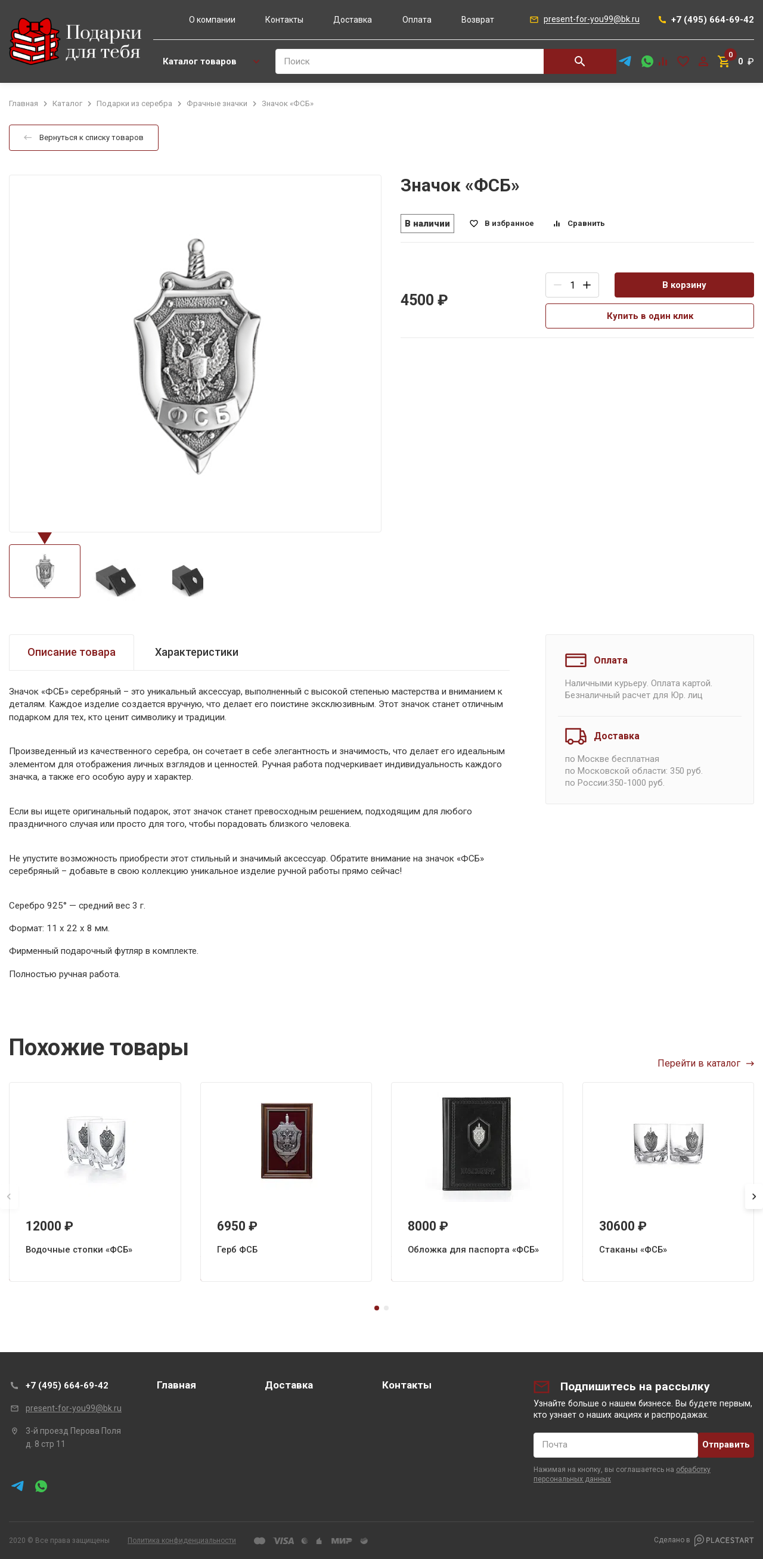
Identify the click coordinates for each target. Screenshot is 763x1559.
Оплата (417, 19)
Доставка (352, 19)
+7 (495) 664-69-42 (67, 1385)
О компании (212, 19)
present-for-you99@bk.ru (74, 1408)
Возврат (477, 19)
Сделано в (704, 1540)
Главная (176, 1385)
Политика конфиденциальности (182, 1540)
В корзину (684, 285)
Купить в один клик (650, 316)
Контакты (284, 19)
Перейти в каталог (705, 1063)
